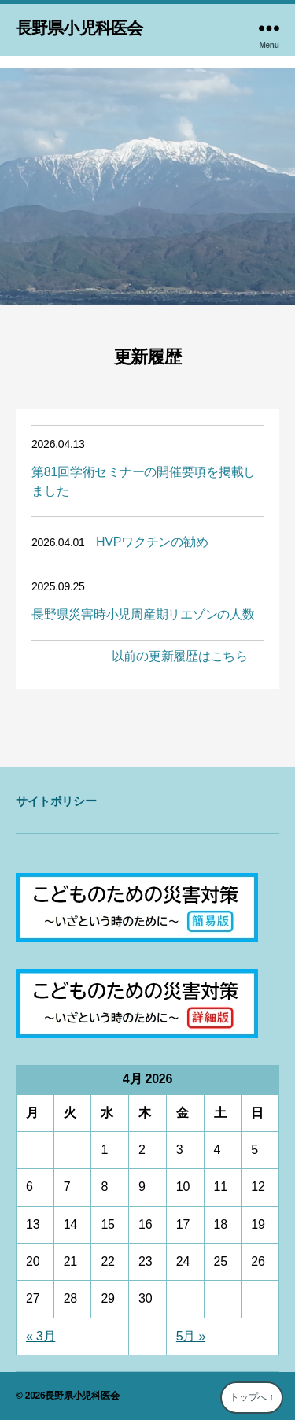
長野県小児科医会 (79, 28)
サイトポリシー (56, 801)
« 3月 (40, 1336)
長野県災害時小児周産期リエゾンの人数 (143, 614)
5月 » (190, 1336)
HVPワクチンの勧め (152, 542)
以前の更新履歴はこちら (180, 656)
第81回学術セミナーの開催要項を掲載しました (143, 481)
